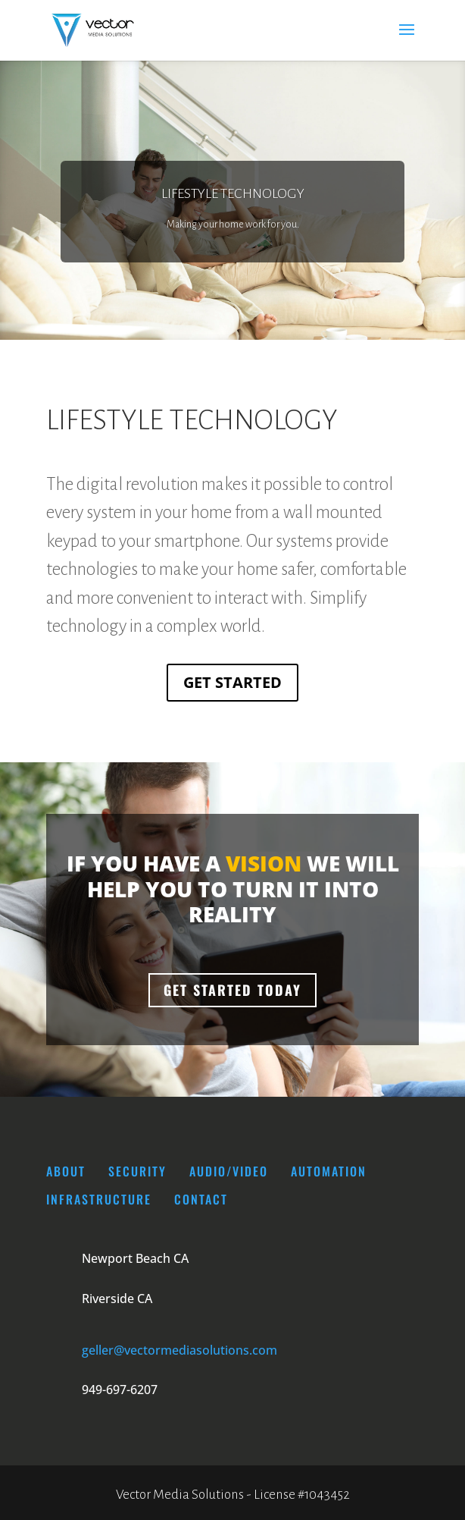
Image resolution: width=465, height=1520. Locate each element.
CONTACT (201, 1199)
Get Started (232, 682)
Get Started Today (232, 990)
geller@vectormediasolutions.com (179, 1350)
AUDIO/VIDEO (228, 1171)
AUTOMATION (329, 1171)
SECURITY (139, 1171)
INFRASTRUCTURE (98, 1199)
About (66, 1171)
